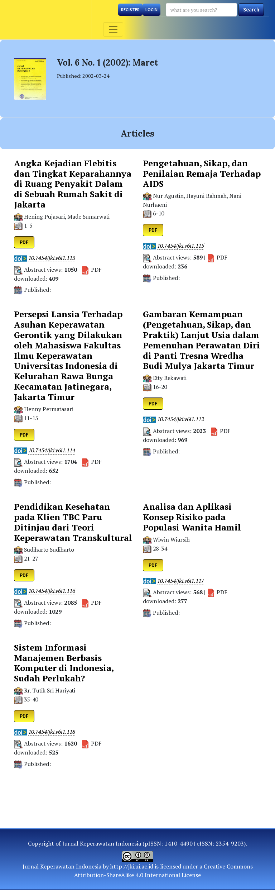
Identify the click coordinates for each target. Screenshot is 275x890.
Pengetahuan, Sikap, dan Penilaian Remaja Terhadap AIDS (202, 173)
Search (251, 9)
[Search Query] (201, 9)
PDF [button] (24, 242)
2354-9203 (230, 843)
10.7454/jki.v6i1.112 (180, 419)
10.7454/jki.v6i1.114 (51, 450)
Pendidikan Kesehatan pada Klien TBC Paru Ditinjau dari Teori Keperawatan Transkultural (73, 522)
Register (130, 9)
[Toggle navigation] (113, 29)
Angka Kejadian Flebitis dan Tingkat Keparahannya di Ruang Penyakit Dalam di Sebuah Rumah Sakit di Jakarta (72, 184)
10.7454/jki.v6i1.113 (51, 258)
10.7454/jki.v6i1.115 (180, 245)
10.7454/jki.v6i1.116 (51, 591)
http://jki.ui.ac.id (131, 866)
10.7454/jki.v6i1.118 (51, 732)
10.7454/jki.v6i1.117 (180, 581)
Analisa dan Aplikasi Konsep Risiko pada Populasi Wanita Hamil (192, 516)
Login (151, 9)
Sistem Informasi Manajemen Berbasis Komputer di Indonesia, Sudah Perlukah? (64, 663)
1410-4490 (178, 843)
